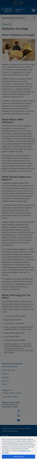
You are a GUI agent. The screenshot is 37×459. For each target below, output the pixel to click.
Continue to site (18, 456)
